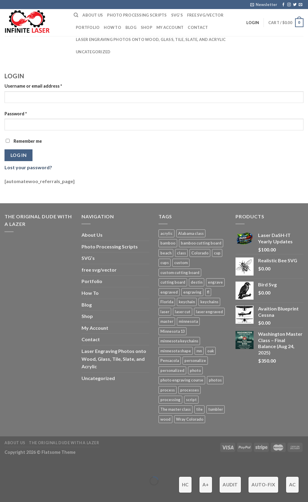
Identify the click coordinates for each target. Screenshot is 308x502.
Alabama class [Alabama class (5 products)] (191, 233)
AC (292, 484)
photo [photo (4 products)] (195, 370)
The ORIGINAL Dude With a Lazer (64, 443)
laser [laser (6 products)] (164, 311)
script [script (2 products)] (191, 399)
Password (16, 113)
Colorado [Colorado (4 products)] (199, 253)
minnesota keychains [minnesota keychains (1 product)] (179, 340)
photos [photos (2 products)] (215, 380)
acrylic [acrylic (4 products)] (166, 233)
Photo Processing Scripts (137, 15)
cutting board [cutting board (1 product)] (172, 282)
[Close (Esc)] (6, 466)
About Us (92, 15)
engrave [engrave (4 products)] (215, 282)
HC (185, 484)
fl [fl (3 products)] (208, 292)
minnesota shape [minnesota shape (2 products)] (175, 350)
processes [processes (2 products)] (189, 390)
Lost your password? (28, 167)
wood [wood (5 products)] (165, 419)
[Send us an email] (300, 5)
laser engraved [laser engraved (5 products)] (209, 311)
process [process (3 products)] (167, 390)
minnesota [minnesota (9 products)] (188, 321)
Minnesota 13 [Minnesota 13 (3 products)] (172, 331)
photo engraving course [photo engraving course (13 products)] (181, 380)
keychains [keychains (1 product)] (209, 301)
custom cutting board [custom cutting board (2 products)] (179, 272)
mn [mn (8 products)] (199, 350)
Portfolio (88, 27)
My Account (170, 27)
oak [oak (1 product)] (210, 350)
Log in (19, 155)
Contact (198, 27)
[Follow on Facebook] (283, 5)
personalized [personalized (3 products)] (172, 370)
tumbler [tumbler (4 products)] (215, 409)
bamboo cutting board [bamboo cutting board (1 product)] (201, 243)
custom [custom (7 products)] (181, 262)
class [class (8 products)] (181, 253)
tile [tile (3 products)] (199, 409)
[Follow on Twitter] (295, 5)
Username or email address (33, 86)
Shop (146, 27)
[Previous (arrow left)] (6, 491)
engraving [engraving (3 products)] (192, 292)
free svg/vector (205, 15)
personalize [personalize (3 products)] (195, 360)
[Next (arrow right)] (23, 491)
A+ (205, 484)
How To (112, 27)
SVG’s (177, 15)
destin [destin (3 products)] (196, 282)
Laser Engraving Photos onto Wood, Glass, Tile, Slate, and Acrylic (151, 39)
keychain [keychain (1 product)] (187, 301)
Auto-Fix (263, 484)
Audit (230, 484)
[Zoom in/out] (23, 466)
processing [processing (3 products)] (170, 399)
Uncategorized (93, 51)
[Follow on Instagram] (289, 5)
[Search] (76, 15)
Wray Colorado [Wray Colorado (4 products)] (189, 419)
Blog (131, 27)
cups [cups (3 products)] (164, 262)
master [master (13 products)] (166, 321)
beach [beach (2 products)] (165, 253)
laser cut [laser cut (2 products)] (182, 311)
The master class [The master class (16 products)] (175, 409)
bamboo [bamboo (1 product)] (167, 243)
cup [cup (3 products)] (217, 253)
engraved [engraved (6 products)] (169, 292)
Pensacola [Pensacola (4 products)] (169, 360)
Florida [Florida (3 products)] (166, 301)
